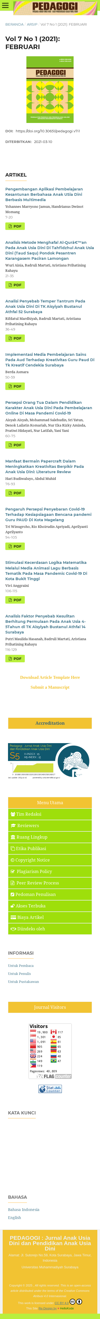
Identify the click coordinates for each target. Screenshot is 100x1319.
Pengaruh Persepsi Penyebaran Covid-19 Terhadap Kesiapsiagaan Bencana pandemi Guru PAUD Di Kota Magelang (48, 514)
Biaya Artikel (27, 917)
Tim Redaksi (26, 814)
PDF (17, 226)
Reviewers (25, 825)
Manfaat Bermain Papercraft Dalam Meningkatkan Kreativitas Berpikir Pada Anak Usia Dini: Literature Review (44, 466)
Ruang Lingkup (29, 837)
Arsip (32, 24)
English (14, 1217)
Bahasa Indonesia (23, 1209)
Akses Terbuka (28, 906)
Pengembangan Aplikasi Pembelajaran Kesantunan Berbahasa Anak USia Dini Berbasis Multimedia (44, 194)
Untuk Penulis (19, 973)
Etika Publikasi (28, 848)
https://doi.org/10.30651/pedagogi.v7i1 (48, 131)
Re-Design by (48, 1308)
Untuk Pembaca (21, 965)
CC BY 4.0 (68, 1302)
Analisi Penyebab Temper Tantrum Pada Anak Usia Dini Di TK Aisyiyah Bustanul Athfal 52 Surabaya (45, 306)
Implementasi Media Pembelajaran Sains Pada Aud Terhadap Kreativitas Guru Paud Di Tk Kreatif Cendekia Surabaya (49, 360)
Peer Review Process (35, 883)
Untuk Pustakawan (23, 981)
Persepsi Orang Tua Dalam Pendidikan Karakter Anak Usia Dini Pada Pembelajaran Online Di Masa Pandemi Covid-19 (48, 408)
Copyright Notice (30, 860)
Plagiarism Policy (31, 871)
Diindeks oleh (28, 929)
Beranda (14, 24)
